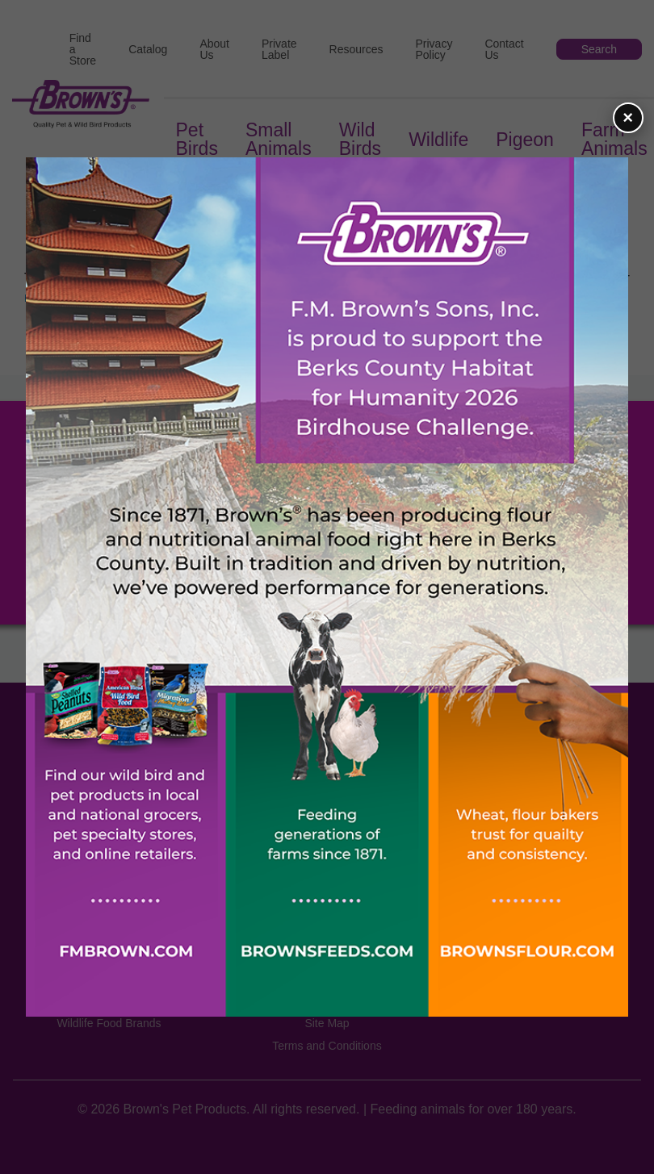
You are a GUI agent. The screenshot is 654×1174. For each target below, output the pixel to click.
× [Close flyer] (628, 117)
